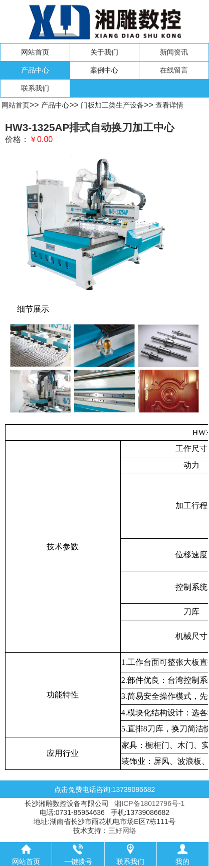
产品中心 (35, 70)
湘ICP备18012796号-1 (149, 803)
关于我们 (104, 52)
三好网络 (122, 830)
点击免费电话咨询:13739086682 (104, 789)
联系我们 (35, 88)
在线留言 (174, 70)
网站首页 (35, 52)
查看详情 (169, 105)
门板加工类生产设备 (112, 105)
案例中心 (104, 70)
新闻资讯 (174, 52)
